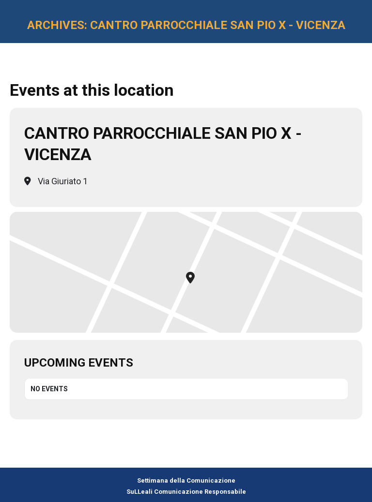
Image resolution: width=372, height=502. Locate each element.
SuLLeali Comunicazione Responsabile (186, 491)
